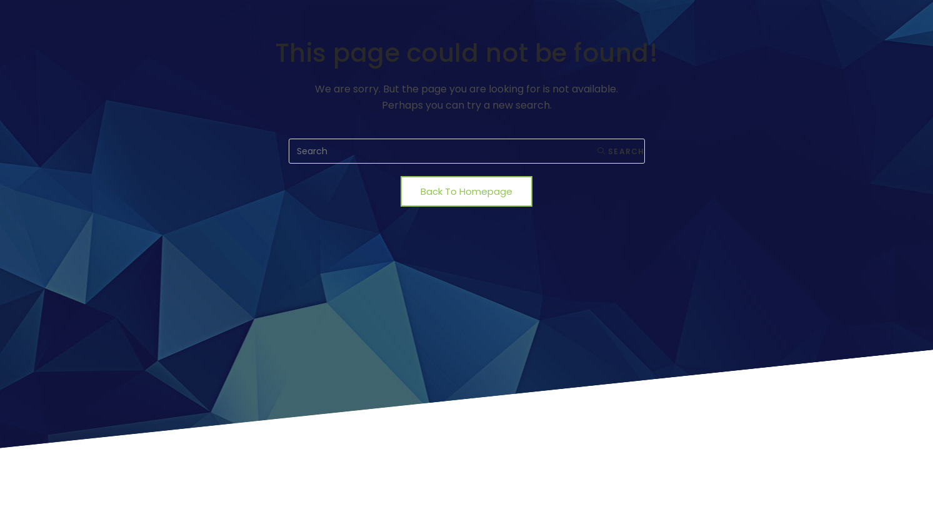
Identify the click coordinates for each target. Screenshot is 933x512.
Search (621, 151)
